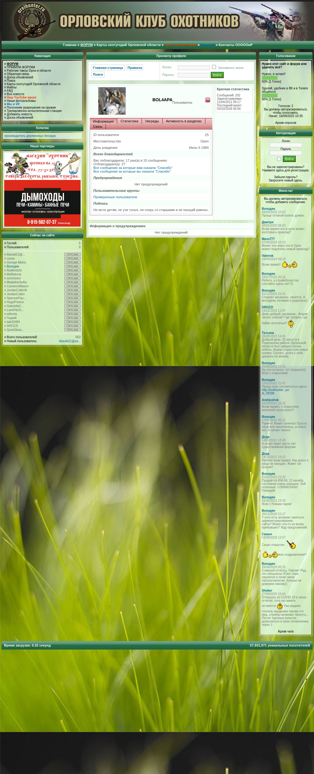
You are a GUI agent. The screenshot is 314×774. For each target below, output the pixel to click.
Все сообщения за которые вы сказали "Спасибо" (132, 171)
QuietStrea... (15, 329)
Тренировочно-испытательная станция (34, 111)
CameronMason (17, 286)
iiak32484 (13, 322)
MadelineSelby (17, 282)
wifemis (12, 314)
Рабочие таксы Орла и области (29, 70)
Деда (265, 437)
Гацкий (11, 318)
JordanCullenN (17, 290)
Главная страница (108, 68)
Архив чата (286, 631)
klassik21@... (16, 254)
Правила (135, 68)
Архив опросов (285, 122)
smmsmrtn (14, 278)
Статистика (129, 121)
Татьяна (268, 333)
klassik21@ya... (70, 341)
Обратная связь (18, 74)
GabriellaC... (15, 306)
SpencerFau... (16, 298)
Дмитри (267, 222)
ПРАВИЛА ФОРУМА (21, 67)
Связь (97, 126)
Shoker (267, 590)
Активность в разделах (184, 121)
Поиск (11, 80)
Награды (152, 121)
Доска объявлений (20, 77)
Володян (13, 266)
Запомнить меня (227, 68)
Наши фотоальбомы (21, 100)
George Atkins (16, 262)
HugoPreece (15, 302)
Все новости (15, 94)
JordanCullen (16, 294)
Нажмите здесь (273, 170)
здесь (298, 180)
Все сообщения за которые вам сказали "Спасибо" (132, 168)
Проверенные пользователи (115, 197)
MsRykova (14, 274)
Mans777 (268, 239)
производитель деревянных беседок (30, 136)
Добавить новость (19, 114)
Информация (103, 121)
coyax (11, 258)
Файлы (11, 87)
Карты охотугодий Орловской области (33, 84)
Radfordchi (14, 270)
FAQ (10, 90)
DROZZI (12, 326)
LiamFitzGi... (15, 310)
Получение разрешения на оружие (31, 107)
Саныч (267, 534)
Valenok (267, 255)
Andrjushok (270, 400)
